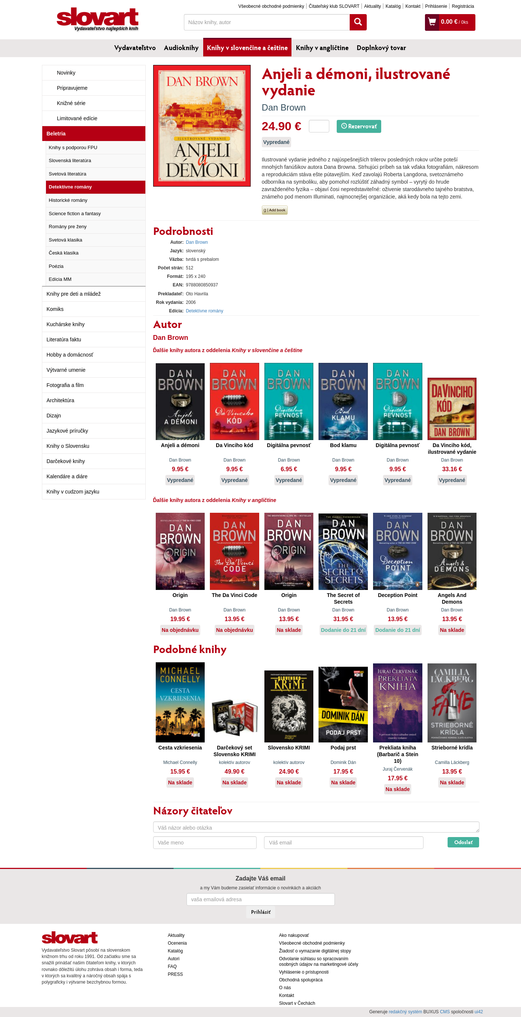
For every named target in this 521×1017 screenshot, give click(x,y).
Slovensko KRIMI (289, 748)
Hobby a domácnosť (70, 355)
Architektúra (61, 400)
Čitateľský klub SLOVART (334, 6)
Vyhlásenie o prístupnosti (304, 972)
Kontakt (413, 6)
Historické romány (68, 200)
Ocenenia (177, 943)
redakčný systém (405, 1011)
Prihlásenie (436, 6)
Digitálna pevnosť (289, 445)
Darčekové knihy (66, 461)
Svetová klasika (65, 240)
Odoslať (463, 842)
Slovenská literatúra (70, 160)
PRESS (175, 974)
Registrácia (463, 6)
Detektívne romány (70, 187)
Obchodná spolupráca (301, 979)
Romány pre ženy (68, 226)
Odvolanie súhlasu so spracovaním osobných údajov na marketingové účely (318, 961)
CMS (445, 1011)
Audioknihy (181, 47)
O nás (285, 987)
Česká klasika (64, 253)
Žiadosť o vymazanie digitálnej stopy (315, 951)
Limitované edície (77, 118)
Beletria (56, 134)
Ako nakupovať (294, 935)
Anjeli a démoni (180, 445)
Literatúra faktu (64, 339)
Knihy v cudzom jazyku (73, 492)
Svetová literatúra (67, 174)
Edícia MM (60, 279)
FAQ (172, 966)
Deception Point (398, 595)
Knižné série (71, 103)
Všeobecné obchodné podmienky (271, 6)
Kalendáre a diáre (67, 476)
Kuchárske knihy (66, 324)
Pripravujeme (72, 88)
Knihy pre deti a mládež (74, 294)
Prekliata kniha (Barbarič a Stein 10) (397, 754)
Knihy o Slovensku (68, 446)
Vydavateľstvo (135, 47)
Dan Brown (284, 107)
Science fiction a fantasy (75, 213)
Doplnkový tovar (381, 47)
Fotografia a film (65, 385)
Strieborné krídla (451, 748)
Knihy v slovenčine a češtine (247, 47)
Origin (180, 595)
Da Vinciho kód (234, 445)
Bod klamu (343, 445)
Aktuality (372, 6)
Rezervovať (359, 126)
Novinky (66, 73)
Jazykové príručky (67, 431)
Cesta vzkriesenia (180, 748)
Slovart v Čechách (297, 1003)
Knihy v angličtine (322, 47)
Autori (173, 958)
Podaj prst (343, 748)
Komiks (55, 309)
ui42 (479, 1011)
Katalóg (393, 6)
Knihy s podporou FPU (73, 147)
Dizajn (54, 416)
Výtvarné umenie (66, 370)
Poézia (56, 266)
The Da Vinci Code (234, 595)
